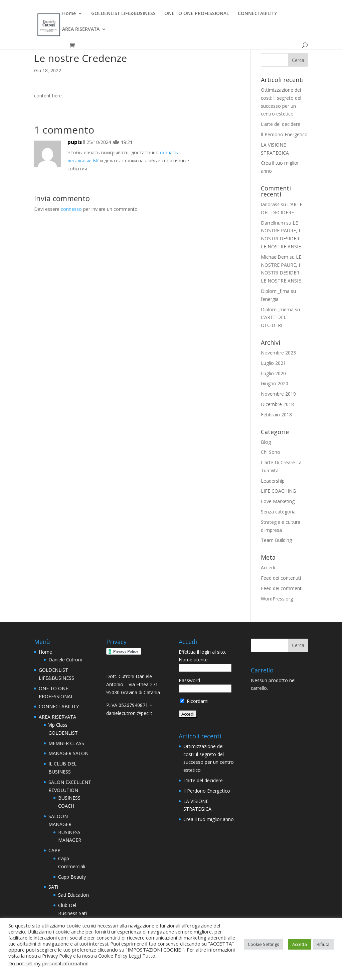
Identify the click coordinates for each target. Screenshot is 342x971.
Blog (266, 442)
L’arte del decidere (280, 124)
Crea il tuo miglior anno (208, 819)
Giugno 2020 (274, 383)
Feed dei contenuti (281, 578)
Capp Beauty (72, 877)
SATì (53, 887)
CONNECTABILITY (257, 13)
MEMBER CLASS (66, 743)
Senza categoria (278, 511)
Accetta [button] (299, 944)
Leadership (273, 481)
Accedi (268, 567)
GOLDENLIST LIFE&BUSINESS (123, 13)
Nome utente (193, 659)
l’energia (270, 299)
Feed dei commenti (282, 588)
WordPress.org (277, 598)
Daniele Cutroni (65, 659)
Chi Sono (270, 452)
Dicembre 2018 (277, 404)
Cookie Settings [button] (263, 944)
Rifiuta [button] (323, 944)
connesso (71, 209)
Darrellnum (273, 223)
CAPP (54, 850)
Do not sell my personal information (48, 963)
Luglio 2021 (273, 363)
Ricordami (194, 701)
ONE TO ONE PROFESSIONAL (196, 13)
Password (189, 680)
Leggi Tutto (142, 955)
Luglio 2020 (273, 373)
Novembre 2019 (278, 394)
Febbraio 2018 (276, 414)
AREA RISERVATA (81, 29)
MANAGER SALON (68, 753)
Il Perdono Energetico (284, 134)
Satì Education (73, 895)
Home (69, 13)
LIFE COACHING (278, 491)
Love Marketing (278, 501)
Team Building (276, 540)
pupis (74, 142)
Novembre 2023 (278, 352)
